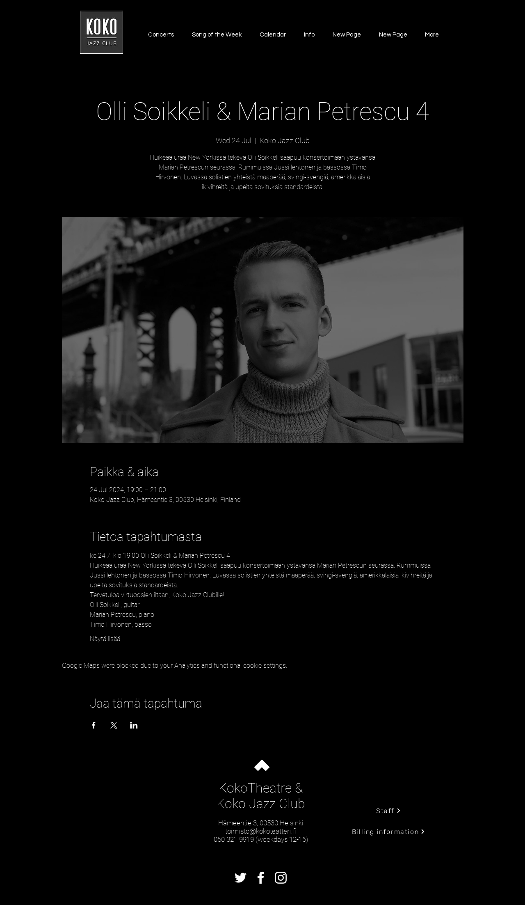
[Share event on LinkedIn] (134, 725)
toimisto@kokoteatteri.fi (261, 831)
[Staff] (389, 810)
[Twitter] (241, 878)
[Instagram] (281, 878)
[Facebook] (261, 878)
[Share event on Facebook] (94, 725)
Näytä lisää (105, 639)
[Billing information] (389, 831)
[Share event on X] (114, 725)
